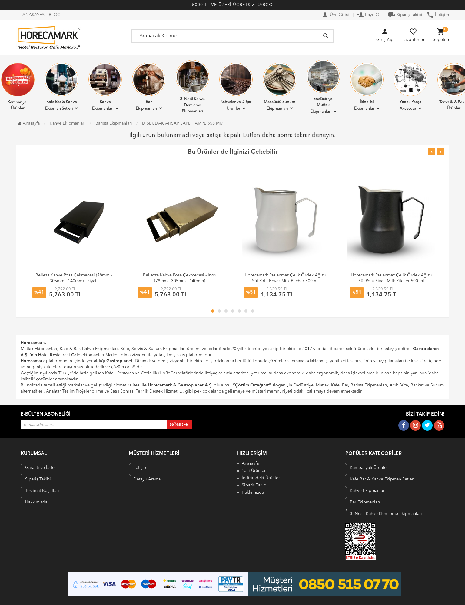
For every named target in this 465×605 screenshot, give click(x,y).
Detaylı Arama (147, 471)
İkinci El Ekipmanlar (367, 87)
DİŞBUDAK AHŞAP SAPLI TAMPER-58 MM (182, 123)
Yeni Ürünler (254, 471)
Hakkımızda (36, 485)
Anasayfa (29, 123)
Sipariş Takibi (405, 15)
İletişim (438, 15)
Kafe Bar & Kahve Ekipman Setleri (61, 87)
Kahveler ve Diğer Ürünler (236, 87)
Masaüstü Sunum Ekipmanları (279, 87)
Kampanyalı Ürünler (369, 463)
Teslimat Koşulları (42, 478)
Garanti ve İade (40, 463)
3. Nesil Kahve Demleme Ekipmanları (192, 86)
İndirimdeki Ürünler (261, 478)
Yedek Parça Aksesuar (410, 87)
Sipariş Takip (254, 485)
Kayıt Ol (368, 15)
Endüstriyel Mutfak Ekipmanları (323, 87)
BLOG (55, 15)
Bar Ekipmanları (148, 87)
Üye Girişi (335, 15)
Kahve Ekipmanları (105, 87)
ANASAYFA (33, 15)
